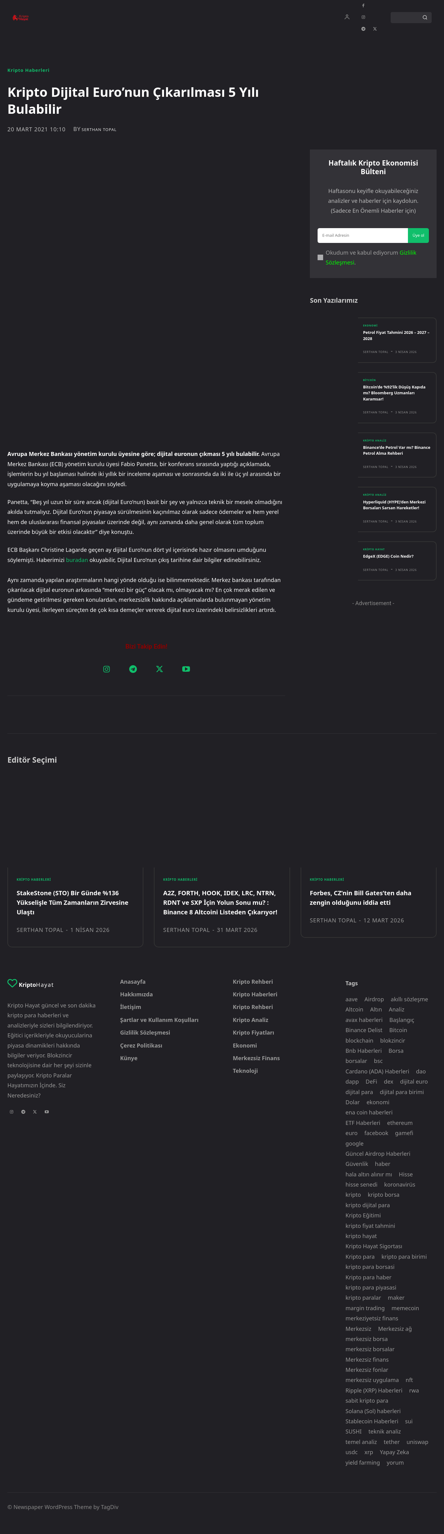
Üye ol (418, 240)
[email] (363, 240)
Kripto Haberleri (28, 70)
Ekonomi (371, 333)
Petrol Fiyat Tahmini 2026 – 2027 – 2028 (393, 344)
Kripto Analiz (377, 449)
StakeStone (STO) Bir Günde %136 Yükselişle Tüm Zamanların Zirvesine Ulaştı (73, 906)
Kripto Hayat (375, 566)
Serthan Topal (99, 130)
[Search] (425, 17)
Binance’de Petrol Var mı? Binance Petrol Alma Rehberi (396, 459)
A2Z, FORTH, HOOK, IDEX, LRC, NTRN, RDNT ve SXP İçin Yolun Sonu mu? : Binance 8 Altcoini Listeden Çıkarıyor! (213, 910)
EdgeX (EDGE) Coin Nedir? (392, 573)
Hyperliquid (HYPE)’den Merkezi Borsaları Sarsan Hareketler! (391, 518)
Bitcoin (370, 389)
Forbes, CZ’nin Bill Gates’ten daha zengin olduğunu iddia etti (366, 901)
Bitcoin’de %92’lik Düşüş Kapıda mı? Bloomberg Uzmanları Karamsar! (390, 402)
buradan (77, 455)
